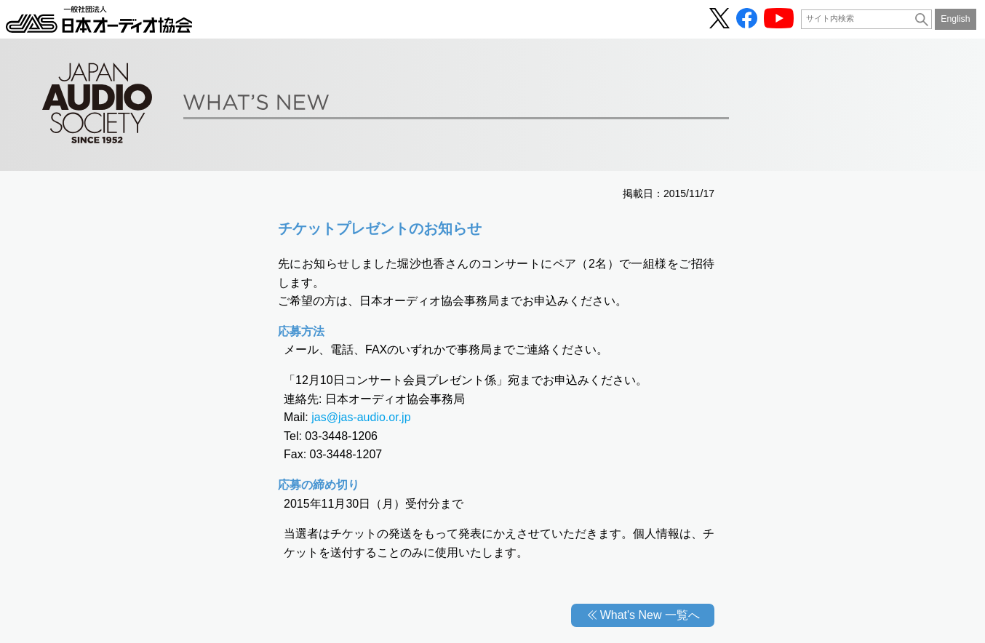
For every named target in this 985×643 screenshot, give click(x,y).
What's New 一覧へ (650, 615)
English (955, 19)
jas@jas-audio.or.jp (360, 417)
